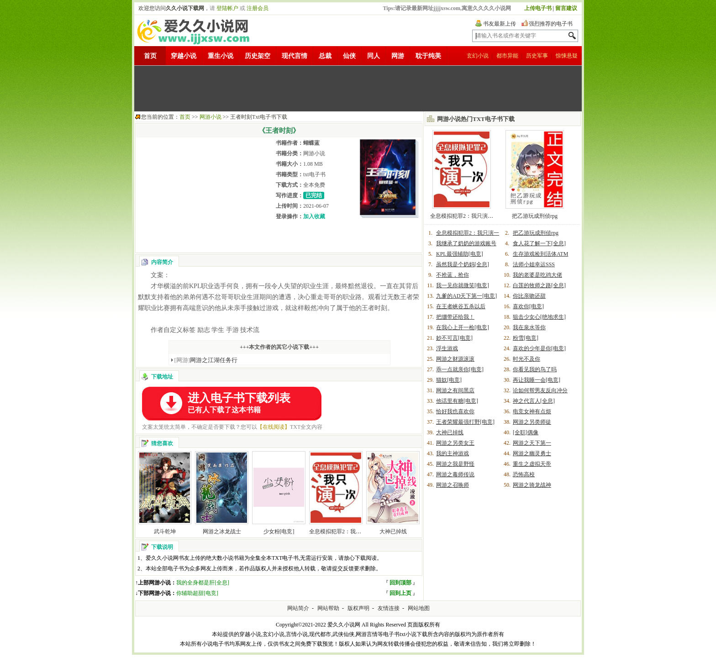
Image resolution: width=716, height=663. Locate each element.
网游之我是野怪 (455, 464)
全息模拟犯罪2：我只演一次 (343, 531)
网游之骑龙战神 (532, 485)
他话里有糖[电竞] (457, 401)
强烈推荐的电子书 (551, 24)
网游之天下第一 (532, 443)
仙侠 (349, 56)
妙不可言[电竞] (454, 338)
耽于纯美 (428, 56)
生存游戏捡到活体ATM (540, 254)
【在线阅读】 (273, 427)
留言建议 (566, 8)
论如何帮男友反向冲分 (540, 390)
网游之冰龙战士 (222, 531)
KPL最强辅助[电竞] (459, 254)
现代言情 (294, 56)
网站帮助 (328, 608)
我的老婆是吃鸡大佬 (537, 275)
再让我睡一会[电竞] (536, 380)
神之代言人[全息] (534, 401)
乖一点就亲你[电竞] (460, 369)
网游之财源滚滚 (455, 359)
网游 (397, 56)
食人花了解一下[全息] (539, 243)
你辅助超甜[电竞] (197, 593)
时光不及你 (526, 359)
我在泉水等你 (529, 327)
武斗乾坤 (165, 531)
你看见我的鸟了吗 (535, 369)
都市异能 (507, 56)
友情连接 (389, 608)
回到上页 (400, 593)
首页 (150, 56)
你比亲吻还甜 (529, 296)
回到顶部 (400, 582)
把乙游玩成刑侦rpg (535, 216)
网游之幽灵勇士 (532, 453)
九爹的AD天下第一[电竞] (466, 296)
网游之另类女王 (455, 443)
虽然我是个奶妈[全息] (462, 264)
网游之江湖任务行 (206, 360)
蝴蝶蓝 (311, 143)
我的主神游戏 (452, 453)
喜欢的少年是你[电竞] (539, 348)
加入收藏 (314, 216)
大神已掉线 (393, 531)
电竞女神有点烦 (532, 411)
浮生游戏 (447, 348)
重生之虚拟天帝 (532, 464)
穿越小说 (183, 56)
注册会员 (257, 8)
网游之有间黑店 (455, 390)
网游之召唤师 (452, 485)
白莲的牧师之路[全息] (539, 285)
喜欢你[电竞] (528, 306)
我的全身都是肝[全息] (202, 582)
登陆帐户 (227, 8)
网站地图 (419, 608)
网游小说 (210, 117)
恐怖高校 (524, 474)
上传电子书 (538, 8)
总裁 (325, 56)
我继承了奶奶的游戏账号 (466, 243)
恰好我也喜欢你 (455, 411)
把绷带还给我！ (455, 317)
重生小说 (220, 56)
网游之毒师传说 (455, 474)
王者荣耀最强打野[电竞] (465, 422)
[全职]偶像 (525, 432)
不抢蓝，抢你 (452, 275)
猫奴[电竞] (449, 380)
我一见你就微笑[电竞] (462, 285)
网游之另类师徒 (532, 422)
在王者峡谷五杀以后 (460, 306)
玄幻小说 (478, 56)
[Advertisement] (358, 88)
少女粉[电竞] (279, 531)
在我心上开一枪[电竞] (462, 327)
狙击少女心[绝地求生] (539, 317)
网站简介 (298, 608)
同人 (373, 56)
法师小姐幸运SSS (534, 264)
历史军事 (537, 56)
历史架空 (257, 56)
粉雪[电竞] (525, 338)
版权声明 (358, 608)
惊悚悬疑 (567, 56)
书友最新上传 (499, 24)
